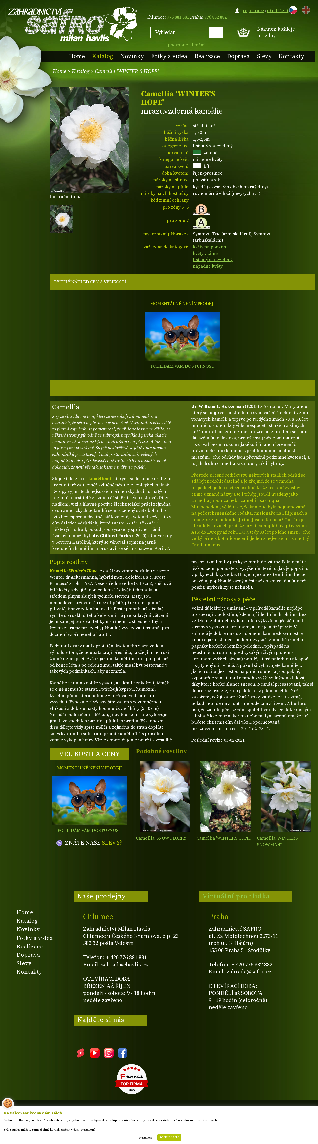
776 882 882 (215, 17)
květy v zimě (205, 253)
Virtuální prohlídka (236, 896)
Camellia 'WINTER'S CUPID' (224, 838)
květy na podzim (209, 247)
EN (305, 9)
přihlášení (277, 11)
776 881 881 (178, 17)
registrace (253, 11)
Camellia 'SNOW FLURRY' (161, 838)
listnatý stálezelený (213, 260)
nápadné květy (208, 266)
